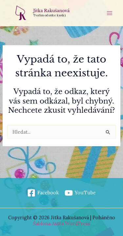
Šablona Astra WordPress (61, 223)
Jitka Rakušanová (51, 10)
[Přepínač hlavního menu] (109, 13)
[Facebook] (43, 193)
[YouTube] (80, 193)
